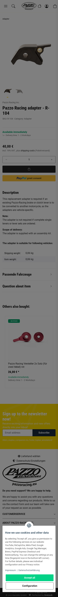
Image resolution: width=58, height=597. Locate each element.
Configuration (29, 585)
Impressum (10, 570)
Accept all (29, 577)
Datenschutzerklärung (29, 570)
